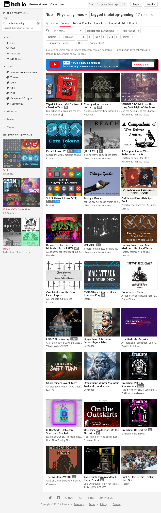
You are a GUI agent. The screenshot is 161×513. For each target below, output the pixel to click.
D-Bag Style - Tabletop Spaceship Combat (59, 431)
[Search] (124, 4)
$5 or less (13, 53)
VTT (5, 170)
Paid (10, 48)
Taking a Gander (93, 198)
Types (8, 66)
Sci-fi (97, 36)
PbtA (10, 93)
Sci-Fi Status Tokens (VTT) (61, 198)
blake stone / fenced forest (17, 252)
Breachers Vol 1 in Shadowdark (132, 384)
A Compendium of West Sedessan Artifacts (135, 152)
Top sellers (100, 22)
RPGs (6, 248)
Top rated (114, 22)
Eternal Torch (128, 299)
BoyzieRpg (89, 345)
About (69, 498)
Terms (92, 504)
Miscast (125, 483)
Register (151, 4)
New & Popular (82, 22)
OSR (10, 87)
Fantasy (69, 36)
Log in (136, 4)
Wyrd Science (53, 114)
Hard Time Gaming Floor (58, 440)
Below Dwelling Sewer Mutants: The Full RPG (59, 246)
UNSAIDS (89, 244)
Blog (90, 498)
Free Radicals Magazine (135, 338)
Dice (80, 43)
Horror (125, 36)
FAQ (80, 498)
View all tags (97, 43)
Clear (26, 13)
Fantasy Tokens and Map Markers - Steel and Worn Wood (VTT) (136, 248)
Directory (79, 504)
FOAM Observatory (57, 338)
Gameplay (10, 111)
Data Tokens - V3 (56, 151)
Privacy (103, 504)
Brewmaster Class (132, 291)
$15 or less (13, 58)
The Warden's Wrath (58, 476)
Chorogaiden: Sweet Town (61, 382)
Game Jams (57, 4)
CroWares (51, 484)
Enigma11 (8, 173)
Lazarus (50, 158)
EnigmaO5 (8, 212)
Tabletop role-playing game (21, 72)
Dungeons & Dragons (19, 98)
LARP (11, 82)
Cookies (117, 504)
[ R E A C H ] (91, 151)
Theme (8, 127)
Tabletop (12, 77)
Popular (65, 23)
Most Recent (129, 22)
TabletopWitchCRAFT (57, 346)
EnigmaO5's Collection (16, 209)
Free (10, 43)
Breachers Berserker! (134, 429)
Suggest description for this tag (18, 28)
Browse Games (38, 4)
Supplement (14, 103)
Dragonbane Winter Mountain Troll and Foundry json (101, 384)
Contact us (105, 498)
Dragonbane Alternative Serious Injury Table (98, 340)
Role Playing (129, 30)
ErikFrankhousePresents (133, 393)
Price (7, 37)
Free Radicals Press (131, 346)
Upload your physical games (130, 49)
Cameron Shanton (93, 440)
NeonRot (88, 114)
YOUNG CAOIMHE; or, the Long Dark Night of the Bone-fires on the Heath (138, 107)
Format (8, 119)
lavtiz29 (50, 390)
